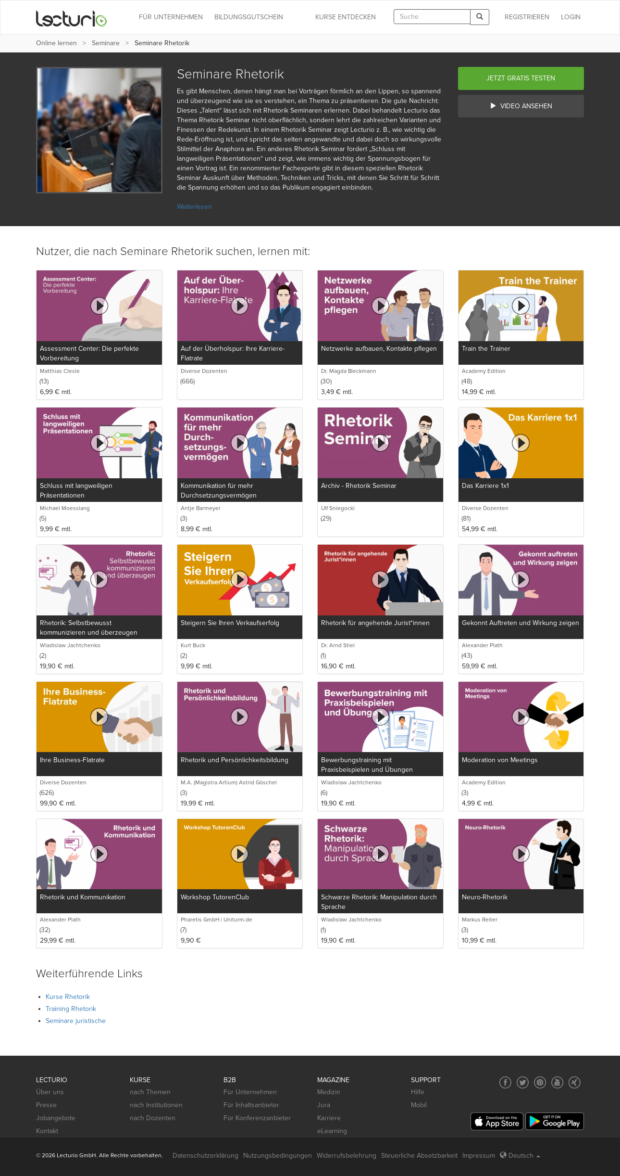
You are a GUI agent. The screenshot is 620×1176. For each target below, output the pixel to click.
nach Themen (150, 1092)
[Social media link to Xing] (575, 1082)
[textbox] (432, 16)
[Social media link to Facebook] (505, 1082)
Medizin (328, 1092)
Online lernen (56, 43)
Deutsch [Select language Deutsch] (520, 1155)
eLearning (332, 1131)
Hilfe (417, 1092)
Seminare (106, 43)
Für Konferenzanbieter (257, 1118)
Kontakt (47, 1131)
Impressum (478, 1155)
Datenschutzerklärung (205, 1155)
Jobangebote (55, 1118)
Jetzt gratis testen (520, 78)
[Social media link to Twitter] (523, 1082)
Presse (46, 1105)
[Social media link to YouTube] (557, 1082)
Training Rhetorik (71, 1009)
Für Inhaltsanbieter (251, 1105)
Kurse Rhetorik (68, 997)
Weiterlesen (194, 207)
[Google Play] (554, 1121)
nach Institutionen (156, 1105)
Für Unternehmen (250, 1092)
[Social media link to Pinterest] (540, 1082)
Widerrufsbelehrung (346, 1155)
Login (571, 17)
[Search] (479, 17)
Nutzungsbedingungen (277, 1155)
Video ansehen (521, 106)
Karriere (329, 1118)
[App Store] (497, 1121)
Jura (323, 1105)
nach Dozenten (152, 1118)
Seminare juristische (76, 1021)
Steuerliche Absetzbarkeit (419, 1155)
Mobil (419, 1105)
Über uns (50, 1092)
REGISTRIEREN (527, 17)
